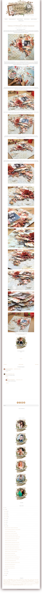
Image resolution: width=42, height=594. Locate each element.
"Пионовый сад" (19, 580)
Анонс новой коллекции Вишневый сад (10, 564)
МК (6, 583)
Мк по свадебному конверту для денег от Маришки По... (12, 538)
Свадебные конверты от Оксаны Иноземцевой (11, 551)
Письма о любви (23, 583)
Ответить (7, 371)
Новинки (8, 583)
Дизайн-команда (7, 582)
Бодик (16, 581)
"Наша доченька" (13, 580)
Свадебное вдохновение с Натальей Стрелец (11, 540)
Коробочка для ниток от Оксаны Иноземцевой (11, 533)
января (6, 573)
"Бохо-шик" (10, 579)
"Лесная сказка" (27, 579)
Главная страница (20, 364)
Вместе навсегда (30, 581)
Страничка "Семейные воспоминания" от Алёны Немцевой (12, 529)
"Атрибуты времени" (31, 61)
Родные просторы (33, 583)
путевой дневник (28, 583)
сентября (6, 516)
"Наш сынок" (8, 580)
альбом (14, 581)
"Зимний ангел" (21, 579)
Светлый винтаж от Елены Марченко (10, 566)
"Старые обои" (17, 61)
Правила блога (21, 20)
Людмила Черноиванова (21, 334)
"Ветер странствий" (16, 579)
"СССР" (24, 30)
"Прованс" (23, 580)
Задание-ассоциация (18, 582)
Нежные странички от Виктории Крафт (10, 553)
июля (6, 520)
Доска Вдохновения (13, 582)
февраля (6, 571)
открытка (18, 583)
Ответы (7, 378)
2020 (5, 507)
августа (6, 518)
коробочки (30, 582)
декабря (6, 511)
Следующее (5, 364)
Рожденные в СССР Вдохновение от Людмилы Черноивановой (21, 25)
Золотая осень (23, 582)
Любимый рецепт (33, 582)
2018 (5, 575)
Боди (15, 581)
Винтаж (21, 581)
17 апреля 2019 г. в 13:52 (19, 379)
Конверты (28, 582)
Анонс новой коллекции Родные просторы (10, 560)
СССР (21, 24)
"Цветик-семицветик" (36, 580)
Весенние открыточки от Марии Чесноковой (10, 555)
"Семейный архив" (31, 580)
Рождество (37, 583)
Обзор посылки (14, 583)
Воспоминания (34, 581)
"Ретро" (26, 580)
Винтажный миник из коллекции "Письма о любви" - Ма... (12, 544)
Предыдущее (37, 364)
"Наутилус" (4, 580)
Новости (11, 583)
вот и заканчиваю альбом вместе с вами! (10, 531)
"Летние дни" (32, 579)
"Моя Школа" (36, 579)
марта (6, 569)
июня (6, 522)
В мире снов (18, 581)
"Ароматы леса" (5, 579)
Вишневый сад (24, 581)
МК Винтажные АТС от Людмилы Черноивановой (11, 527)
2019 (5, 509)
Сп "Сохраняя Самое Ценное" (17, 584)
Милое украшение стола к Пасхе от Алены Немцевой (12, 558)
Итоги (26, 582)
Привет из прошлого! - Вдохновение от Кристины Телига (12, 562)
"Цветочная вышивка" (6, 581)
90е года (11, 581)
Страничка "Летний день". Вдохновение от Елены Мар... (12, 542)
